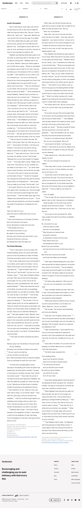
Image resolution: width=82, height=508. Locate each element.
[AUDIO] (66, 9)
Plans (21, 3)
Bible (16, 3)
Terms (26, 499)
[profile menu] (77, 3)
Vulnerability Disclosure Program (9, 501)
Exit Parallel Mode (77, 9)
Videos (27, 3)
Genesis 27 (10, 9)
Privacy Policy (21, 499)
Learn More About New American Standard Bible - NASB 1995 (22, 437)
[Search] (43, 3)
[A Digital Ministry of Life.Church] (41, 495)
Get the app (64, 3)
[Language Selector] (70, 3)
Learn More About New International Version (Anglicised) (55, 442)
